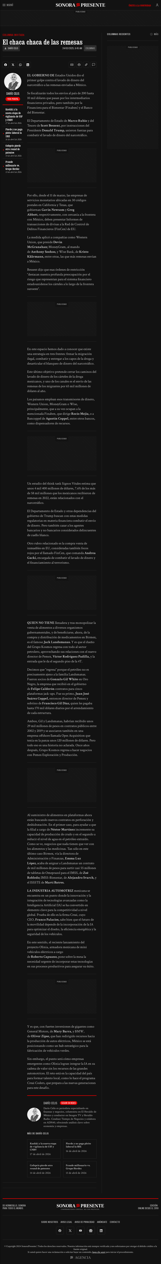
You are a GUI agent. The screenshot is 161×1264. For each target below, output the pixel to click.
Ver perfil (12, 98)
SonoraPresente (80, 5)
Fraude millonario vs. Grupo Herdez (78, 1167)
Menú (8, 5)
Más (154, 34)
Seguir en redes (68, 1103)
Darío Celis (11, 48)
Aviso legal (66, 1221)
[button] (72, 64)
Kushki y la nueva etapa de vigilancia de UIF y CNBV (43, 1146)
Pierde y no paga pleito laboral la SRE (78, 1145)
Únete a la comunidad (140, 5)
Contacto (115, 1221)
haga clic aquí (98, 1252)
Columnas (90, 48)
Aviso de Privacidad (84, 1221)
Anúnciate (102, 1221)
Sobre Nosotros (49, 1221)
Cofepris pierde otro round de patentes (41, 1167)
